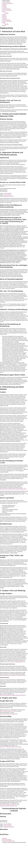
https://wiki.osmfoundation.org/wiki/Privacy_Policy (10, 746)
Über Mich (4, 6)
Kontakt (4, 14)
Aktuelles (6, 13)
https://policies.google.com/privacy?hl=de (8, 713)
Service (3, 11)
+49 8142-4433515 (7, 194)
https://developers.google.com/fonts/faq (8, 711)
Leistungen (4, 7)
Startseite (4, 4)
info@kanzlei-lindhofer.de (8, 196)
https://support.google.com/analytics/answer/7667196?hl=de (13, 695)
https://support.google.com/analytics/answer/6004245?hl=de (13, 675)
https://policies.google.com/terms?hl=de (8, 805)
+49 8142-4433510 (7, 193)
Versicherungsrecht (6, 8)
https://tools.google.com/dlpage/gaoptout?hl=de (15, 661)
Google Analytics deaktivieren (21, 670)
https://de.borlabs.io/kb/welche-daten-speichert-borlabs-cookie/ (13, 489)
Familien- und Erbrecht (7, 10)
